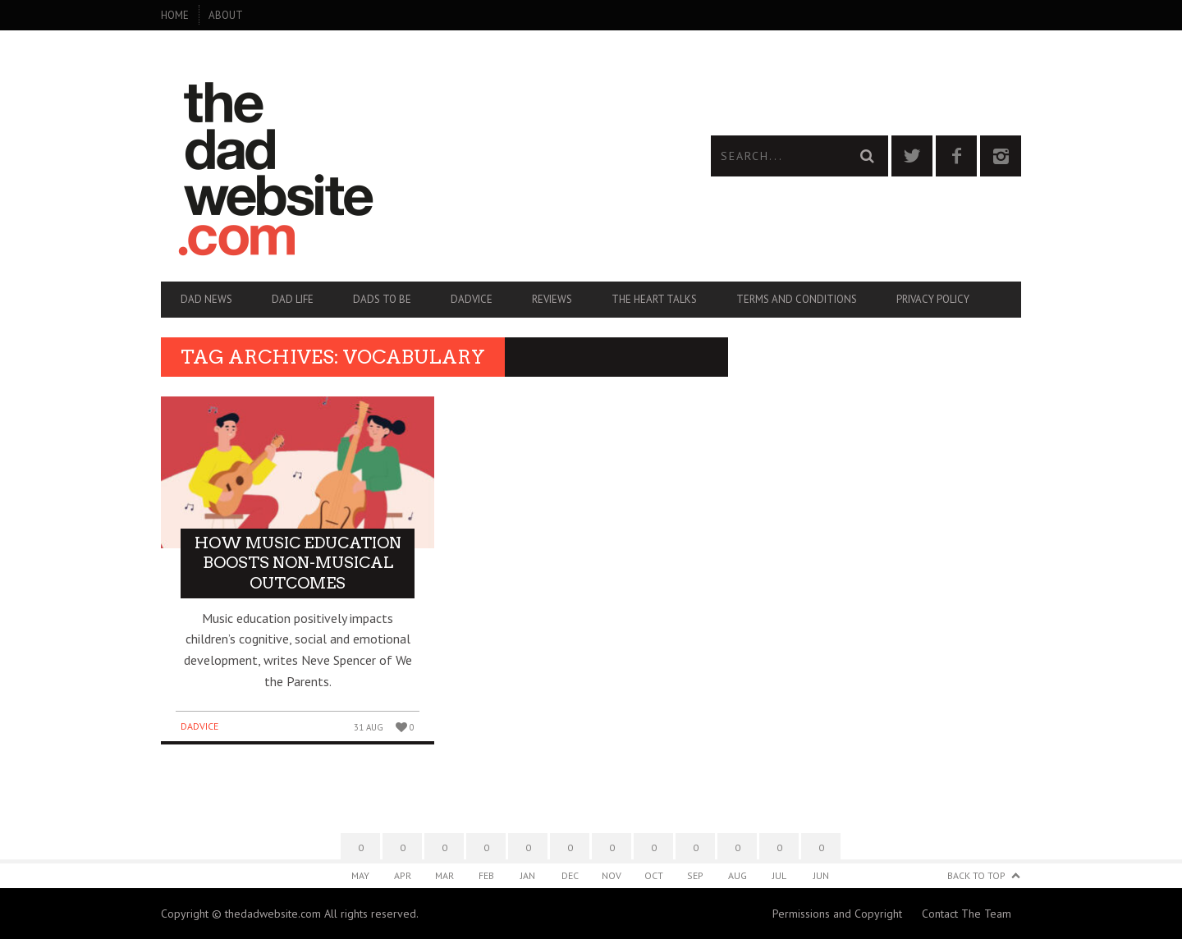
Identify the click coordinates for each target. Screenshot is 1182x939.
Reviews (552, 299)
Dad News (206, 299)
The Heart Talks (654, 299)
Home (175, 15)
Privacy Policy (932, 299)
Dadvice (471, 299)
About (225, 15)
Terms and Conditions (796, 299)
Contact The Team (966, 913)
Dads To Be (382, 299)
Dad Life (293, 299)
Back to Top (976, 875)
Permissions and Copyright (837, 913)
